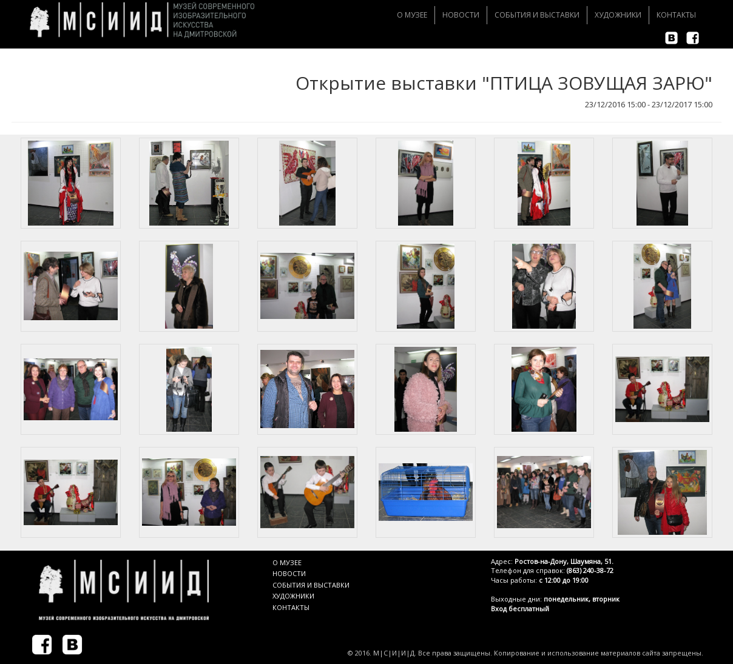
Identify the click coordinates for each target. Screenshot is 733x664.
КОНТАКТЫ (290, 607)
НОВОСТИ (289, 573)
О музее (412, 15)
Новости (460, 15)
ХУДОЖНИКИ (293, 595)
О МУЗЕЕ (287, 562)
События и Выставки (537, 15)
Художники (618, 15)
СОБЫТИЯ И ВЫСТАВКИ (311, 584)
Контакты (676, 15)
